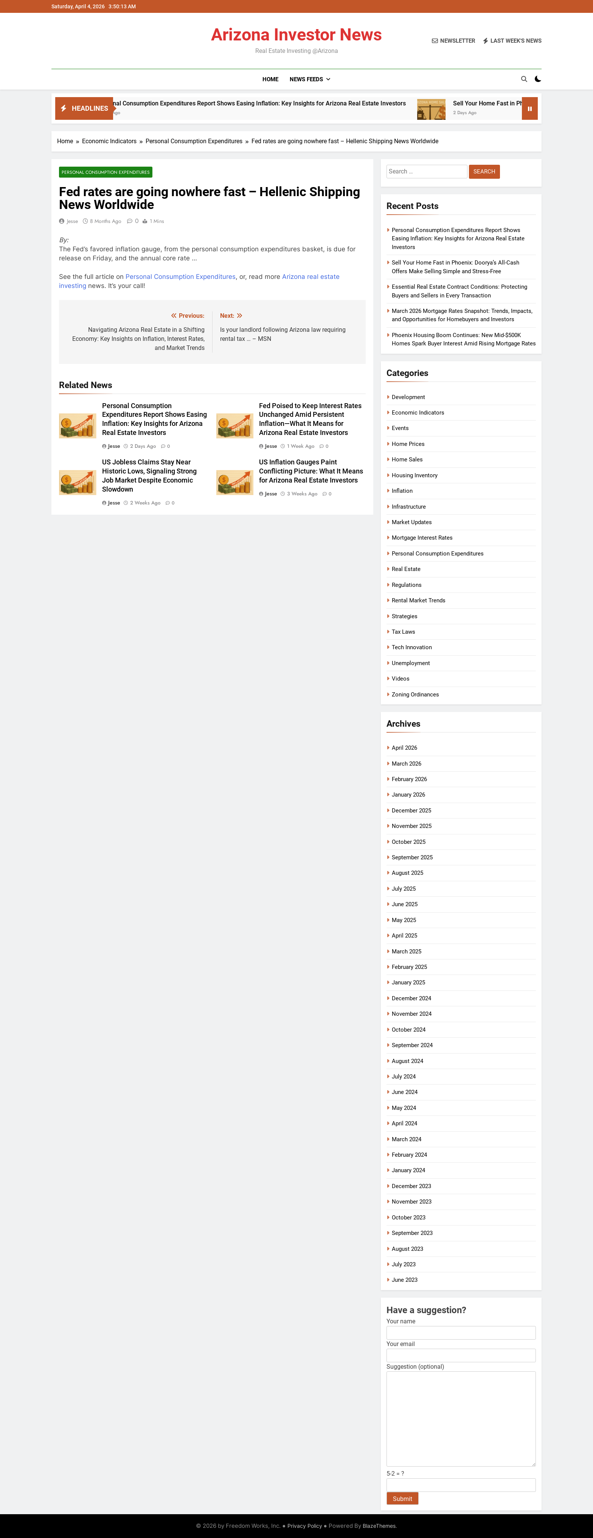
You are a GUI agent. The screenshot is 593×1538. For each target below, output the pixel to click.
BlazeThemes (379, 1526)
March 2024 (406, 1139)
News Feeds (306, 79)
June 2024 (405, 1092)
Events (400, 428)
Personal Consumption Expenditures (106, 172)
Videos (401, 678)
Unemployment (411, 663)
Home (270, 79)
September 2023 (412, 1233)
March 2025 (406, 951)
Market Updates (412, 522)
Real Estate (406, 569)
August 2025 (407, 873)
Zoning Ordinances (415, 694)
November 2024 (412, 1013)
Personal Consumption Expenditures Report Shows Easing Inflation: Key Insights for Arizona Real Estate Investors (274, 103)
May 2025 (404, 920)
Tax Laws (403, 631)
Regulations (407, 585)
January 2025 (408, 982)
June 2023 (405, 1280)
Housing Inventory (415, 475)
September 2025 (412, 857)
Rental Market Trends (419, 600)
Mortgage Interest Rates (422, 537)
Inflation (402, 490)
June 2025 (405, 904)
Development (408, 397)
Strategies (405, 616)
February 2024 (409, 1154)
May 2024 (404, 1108)
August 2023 (407, 1249)
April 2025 (404, 935)
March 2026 (406, 763)
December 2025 (411, 810)
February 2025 (409, 967)
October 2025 (408, 842)
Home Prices (408, 444)
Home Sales (407, 459)
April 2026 (404, 747)
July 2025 (404, 888)
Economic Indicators (418, 412)
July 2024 (404, 1076)
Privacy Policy (304, 1526)
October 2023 (408, 1217)
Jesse (72, 221)
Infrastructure (409, 506)
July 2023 (404, 1264)
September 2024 (412, 1045)
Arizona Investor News (296, 35)
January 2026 (408, 794)
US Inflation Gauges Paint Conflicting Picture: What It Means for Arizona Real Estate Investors (311, 471)
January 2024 (408, 1170)
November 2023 (412, 1201)
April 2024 (404, 1123)
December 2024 (411, 998)
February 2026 (409, 779)
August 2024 (407, 1061)
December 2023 (411, 1186)
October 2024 (408, 1029)
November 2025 (412, 826)
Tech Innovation (412, 647)
